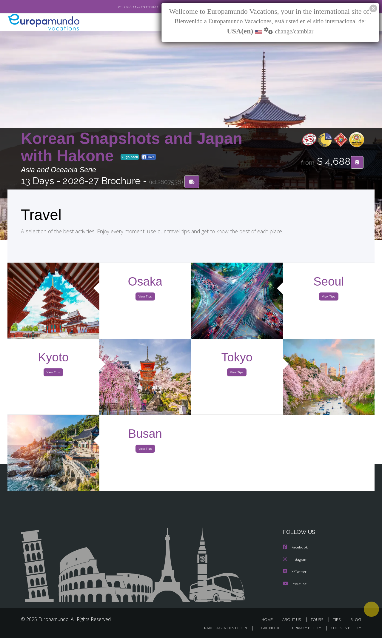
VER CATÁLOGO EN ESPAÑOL (125, 7)
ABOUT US (293, 619)
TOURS (318, 619)
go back (129, 157)
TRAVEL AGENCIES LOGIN (219, 628)
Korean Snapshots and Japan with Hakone (131, 147)
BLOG (355, 619)
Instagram (296, 559)
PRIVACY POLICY (304, 628)
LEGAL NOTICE (266, 628)
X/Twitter (295, 571)
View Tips (145, 298)
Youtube (295, 583)
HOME (269, 619)
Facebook (296, 547)
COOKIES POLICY (344, 628)
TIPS (337, 619)
